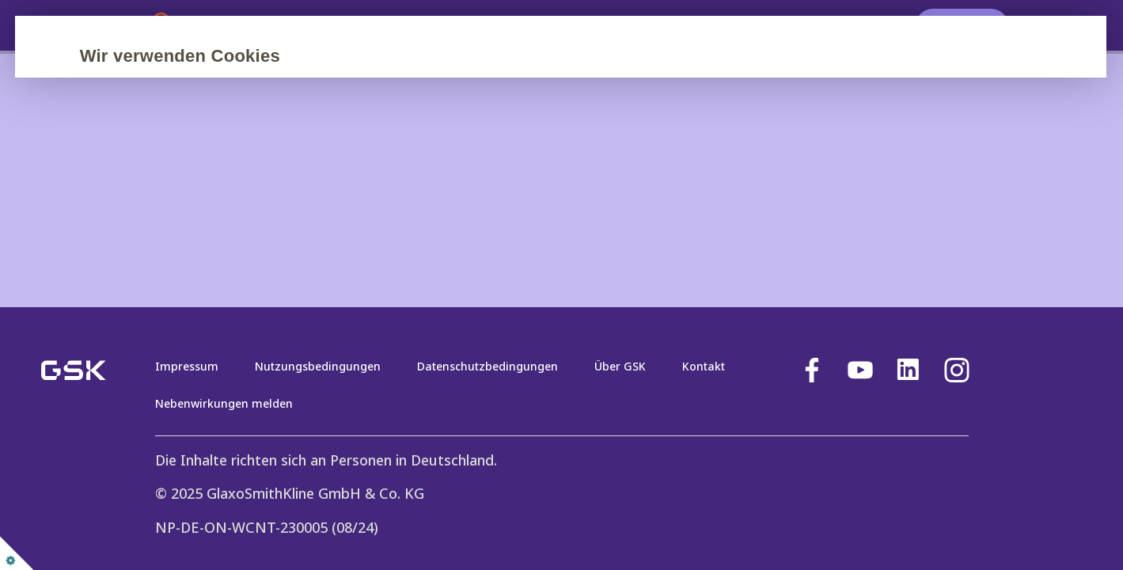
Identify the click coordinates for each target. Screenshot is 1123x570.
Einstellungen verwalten (579, 212)
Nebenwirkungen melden (224, 403)
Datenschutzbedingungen (487, 366)
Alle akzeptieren (230, 212)
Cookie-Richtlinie (417, 165)
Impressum (186, 366)
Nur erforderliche (390, 212)
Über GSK (620, 366)
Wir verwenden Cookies (260, 56)
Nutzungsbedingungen (318, 366)
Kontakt (703, 366)
